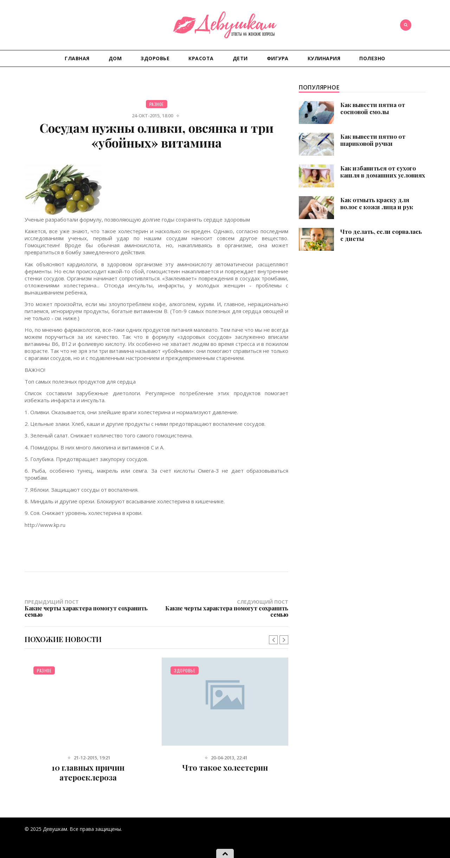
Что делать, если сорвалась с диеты (381, 235)
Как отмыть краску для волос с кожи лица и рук (376, 203)
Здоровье (155, 58)
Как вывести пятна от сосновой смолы (372, 108)
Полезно (372, 58)
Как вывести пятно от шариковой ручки (372, 139)
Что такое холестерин (225, 767)
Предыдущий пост (90, 607)
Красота (201, 58)
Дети (240, 58)
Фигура (278, 58)
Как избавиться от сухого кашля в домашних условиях (382, 171)
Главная (77, 58)
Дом (115, 58)
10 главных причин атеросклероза (88, 772)
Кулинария (324, 58)
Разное (156, 104)
